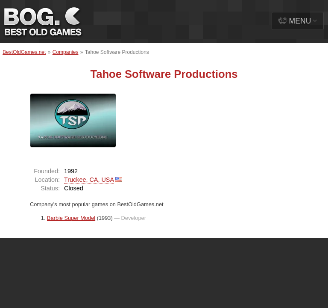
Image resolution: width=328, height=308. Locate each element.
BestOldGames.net (24, 52)
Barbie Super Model (71, 218)
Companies (66, 52)
